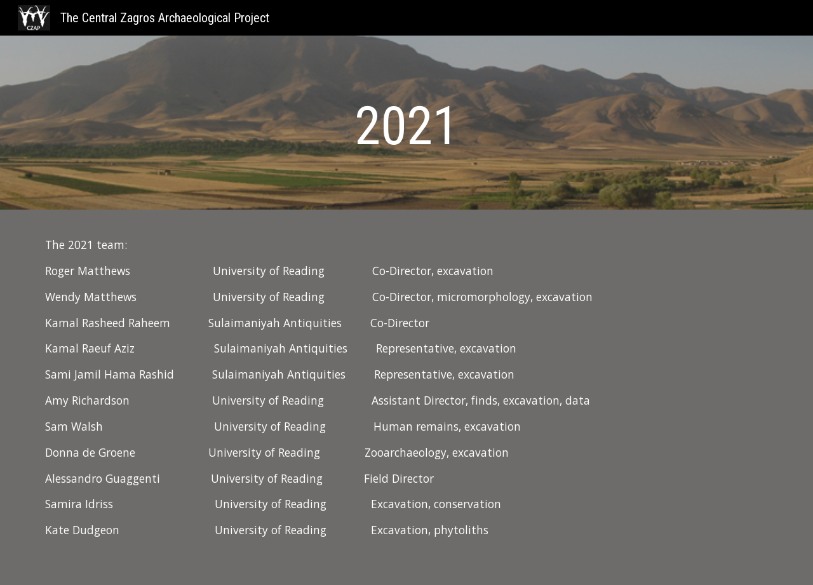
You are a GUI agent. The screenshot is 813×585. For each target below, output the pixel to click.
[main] (406, 126)
